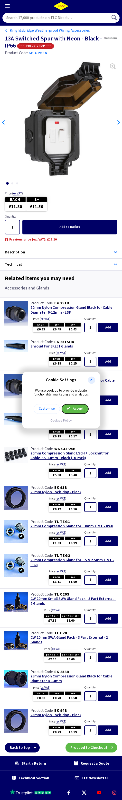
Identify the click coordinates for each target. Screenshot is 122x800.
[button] (91, 380)
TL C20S (61, 594)
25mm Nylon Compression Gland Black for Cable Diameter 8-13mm (71, 678)
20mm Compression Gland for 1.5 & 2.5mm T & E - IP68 (72, 562)
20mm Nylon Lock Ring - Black (55, 492)
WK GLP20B (65, 449)
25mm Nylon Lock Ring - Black (55, 715)
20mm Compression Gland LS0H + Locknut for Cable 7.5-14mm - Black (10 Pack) (69, 455)
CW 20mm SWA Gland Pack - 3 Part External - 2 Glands (69, 640)
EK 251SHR (64, 342)
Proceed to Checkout (93, 747)
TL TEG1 (62, 521)
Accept (75, 408)
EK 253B (61, 672)
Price (14, 194)
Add (69, 227)
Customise (47, 408)
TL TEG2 (62, 555)
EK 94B (60, 710)
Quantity (10, 217)
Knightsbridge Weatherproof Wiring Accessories (50, 30)
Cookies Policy (61, 420)
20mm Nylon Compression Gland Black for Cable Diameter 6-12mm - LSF (71, 310)
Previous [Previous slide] (3, 122)
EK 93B (60, 487)
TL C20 (60, 633)
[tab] (7, 183)
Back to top (25, 747)
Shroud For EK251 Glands (51, 346)
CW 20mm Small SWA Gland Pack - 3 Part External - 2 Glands (73, 601)
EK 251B (61, 303)
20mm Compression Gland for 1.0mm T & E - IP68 (71, 526)
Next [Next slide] (118, 122)
